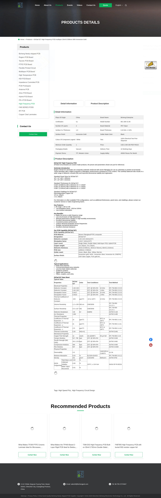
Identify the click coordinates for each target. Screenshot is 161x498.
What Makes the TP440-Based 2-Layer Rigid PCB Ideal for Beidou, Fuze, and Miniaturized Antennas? (63, 446)
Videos (79, 5)
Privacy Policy (32, 496)
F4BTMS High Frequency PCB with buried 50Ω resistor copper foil (128, 446)
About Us (47, 5)
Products (59, 5)
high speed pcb (65, 390)
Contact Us (90, 5)
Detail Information (69, 104)
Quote (105, 5)
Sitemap (23, 496)
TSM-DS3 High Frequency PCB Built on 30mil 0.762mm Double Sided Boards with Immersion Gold (96, 446)
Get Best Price (112, 93)
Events (70, 5)
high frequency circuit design (83, 390)
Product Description (100, 104)
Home (37, 5)
